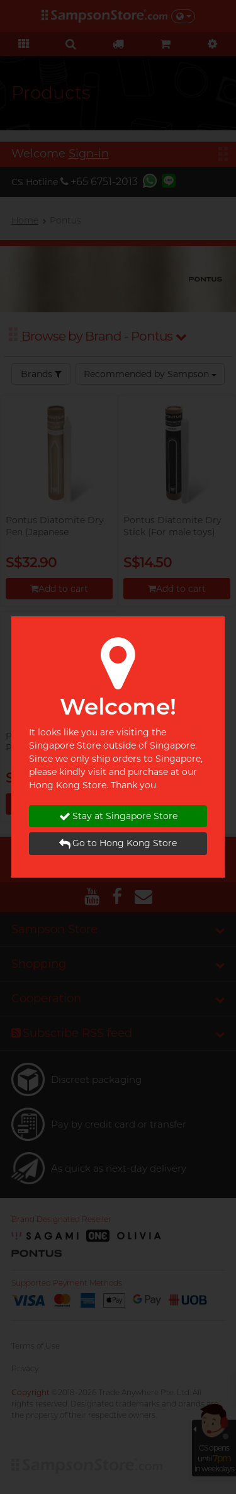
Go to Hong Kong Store (118, 843)
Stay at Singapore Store (118, 816)
